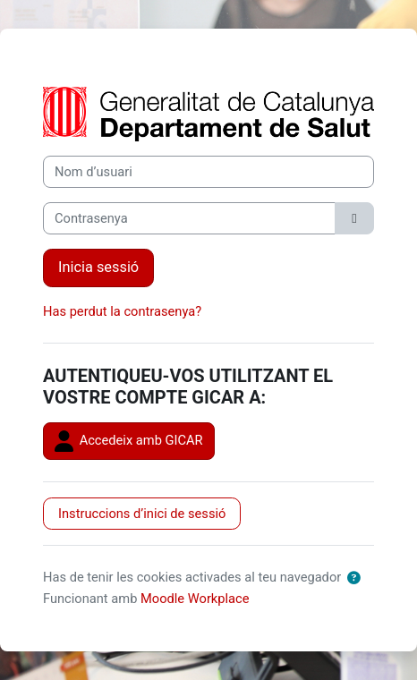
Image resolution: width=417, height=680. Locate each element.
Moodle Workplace (195, 599)
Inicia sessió (98, 267)
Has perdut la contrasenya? (122, 311)
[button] (353, 578)
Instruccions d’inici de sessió (142, 514)
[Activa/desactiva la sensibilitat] (354, 218)
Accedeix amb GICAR (129, 441)
